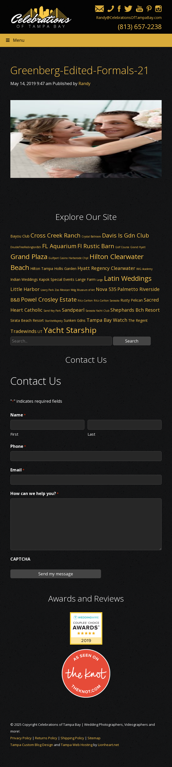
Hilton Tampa (41, 268)
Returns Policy (46, 738)
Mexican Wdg (68, 290)
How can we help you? (34, 493)
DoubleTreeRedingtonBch (25, 247)
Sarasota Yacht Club (97, 310)
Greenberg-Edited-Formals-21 (79, 70)
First (14, 433)
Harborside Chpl (78, 258)
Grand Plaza (28, 256)
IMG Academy (144, 269)
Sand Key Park (52, 310)
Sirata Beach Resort (27, 320)
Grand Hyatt (138, 247)
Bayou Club (20, 236)
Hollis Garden (65, 268)
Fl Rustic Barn (95, 246)
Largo (100, 280)
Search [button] (131, 341)
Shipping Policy (72, 738)
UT (40, 331)
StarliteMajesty (54, 321)
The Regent (138, 320)
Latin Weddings (128, 278)
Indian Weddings (24, 279)
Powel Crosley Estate (49, 299)
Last (91, 433)
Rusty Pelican (131, 300)
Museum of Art (86, 290)
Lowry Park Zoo (50, 290)
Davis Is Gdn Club (125, 235)
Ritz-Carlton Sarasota (106, 300)
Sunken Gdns (74, 320)
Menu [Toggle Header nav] (14, 40)
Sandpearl (73, 310)
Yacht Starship (70, 330)
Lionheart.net (108, 744)
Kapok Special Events (56, 279)
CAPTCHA (20, 559)
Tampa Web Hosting (76, 744)
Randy (84, 83)
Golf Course (122, 247)
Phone (18, 446)
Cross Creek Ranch (56, 235)
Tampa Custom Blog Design (31, 744)
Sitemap (94, 738)
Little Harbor (25, 289)
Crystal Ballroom (91, 236)
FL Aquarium (59, 246)
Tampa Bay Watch (107, 320)
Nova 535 (106, 289)
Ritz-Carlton (85, 300)
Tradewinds (23, 331)
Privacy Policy (21, 738)
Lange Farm (85, 279)
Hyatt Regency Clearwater (106, 268)
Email (17, 470)
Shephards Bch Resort (135, 310)
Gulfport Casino (58, 258)
